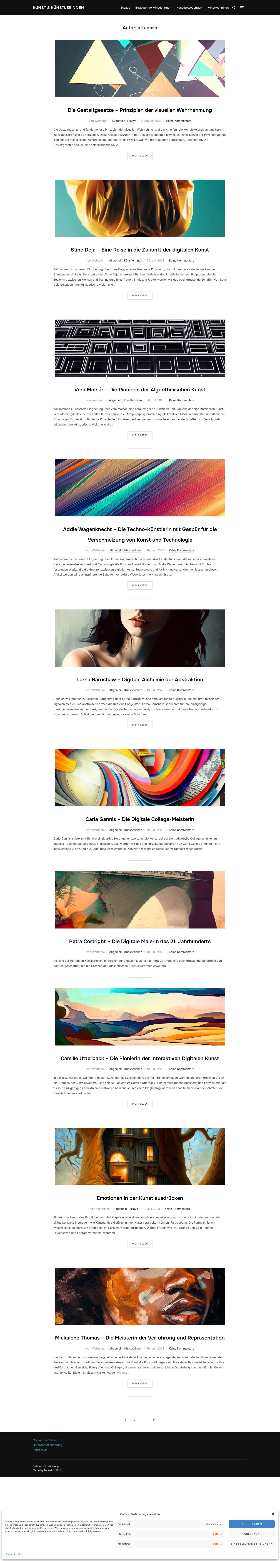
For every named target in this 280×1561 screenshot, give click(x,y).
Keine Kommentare (178, 131)
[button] (273, 1514)
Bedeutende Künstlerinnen (153, 7)
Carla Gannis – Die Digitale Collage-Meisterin (140, 871)
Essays (125, 7)
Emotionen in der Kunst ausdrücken (140, 1271)
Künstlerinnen (133, 281)
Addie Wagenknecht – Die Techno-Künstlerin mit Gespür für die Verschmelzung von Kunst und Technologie (140, 570)
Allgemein (118, 131)
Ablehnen (252, 1533)
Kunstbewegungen (189, 7)
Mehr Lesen (142, 166)
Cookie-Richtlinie (14, 1554)
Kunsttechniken (218, 7)
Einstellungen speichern (252, 1543)
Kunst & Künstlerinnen (63, 8)
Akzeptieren (252, 1524)
